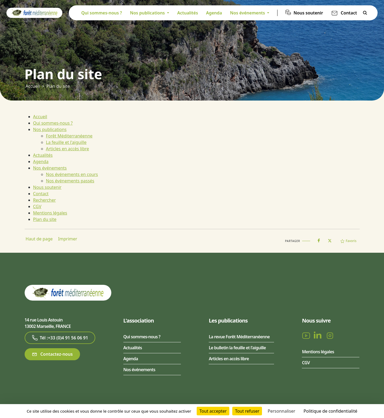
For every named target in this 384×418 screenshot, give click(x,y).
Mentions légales (50, 213)
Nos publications (50, 129)
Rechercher (365, 13)
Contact (349, 13)
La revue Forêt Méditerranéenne (239, 337)
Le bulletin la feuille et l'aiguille (237, 348)
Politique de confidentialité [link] (330, 411)
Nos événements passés (70, 181)
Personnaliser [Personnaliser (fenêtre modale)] (281, 411)
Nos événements (50, 168)
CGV (37, 206)
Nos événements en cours (72, 174)
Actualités (187, 13)
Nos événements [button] (248, 13)
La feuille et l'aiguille (66, 142)
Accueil (33, 86)
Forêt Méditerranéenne (69, 136)
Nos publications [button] (148, 13)
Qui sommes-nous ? (101, 13)
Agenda (214, 13)
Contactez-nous (52, 354)
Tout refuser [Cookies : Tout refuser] (247, 411)
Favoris (348, 241)
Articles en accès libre (67, 149)
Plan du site (58, 86)
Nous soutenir (308, 13)
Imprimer (67, 239)
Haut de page (39, 239)
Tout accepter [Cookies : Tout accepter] (213, 411)
